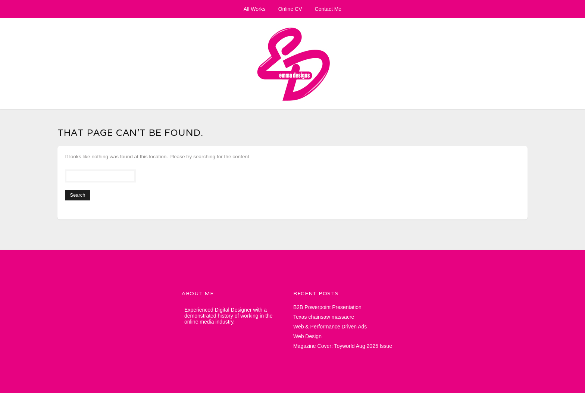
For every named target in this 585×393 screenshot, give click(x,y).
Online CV (290, 9)
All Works (255, 9)
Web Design (307, 336)
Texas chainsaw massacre (323, 317)
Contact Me (328, 9)
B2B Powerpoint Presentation (327, 307)
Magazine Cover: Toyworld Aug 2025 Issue (342, 346)
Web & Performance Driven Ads (330, 327)
